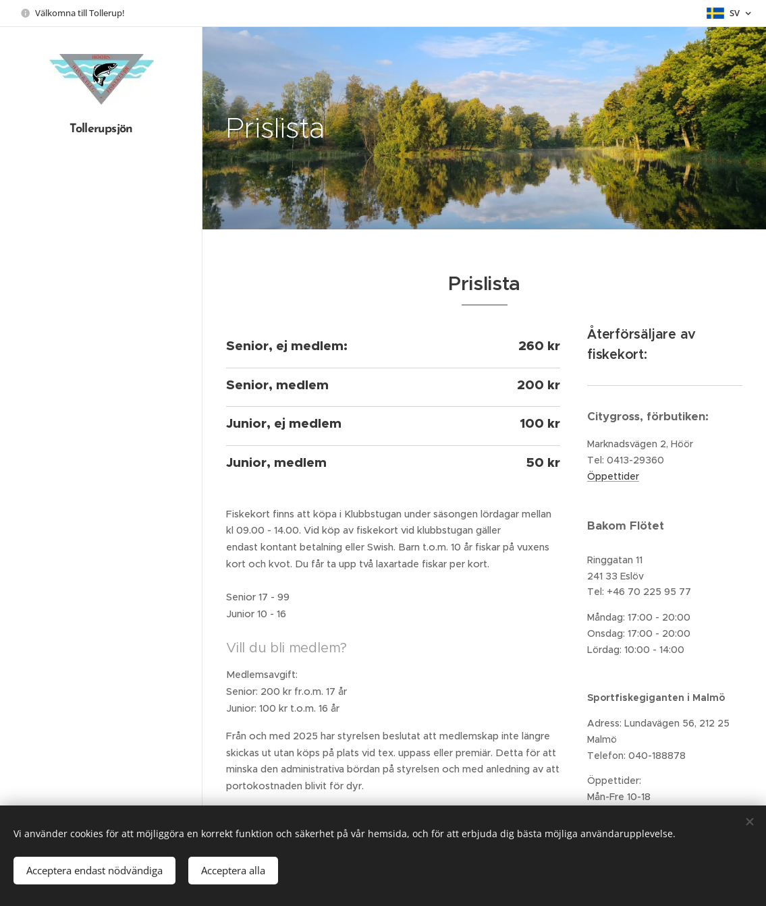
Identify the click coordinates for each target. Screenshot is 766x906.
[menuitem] (101, 382)
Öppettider (613, 476)
